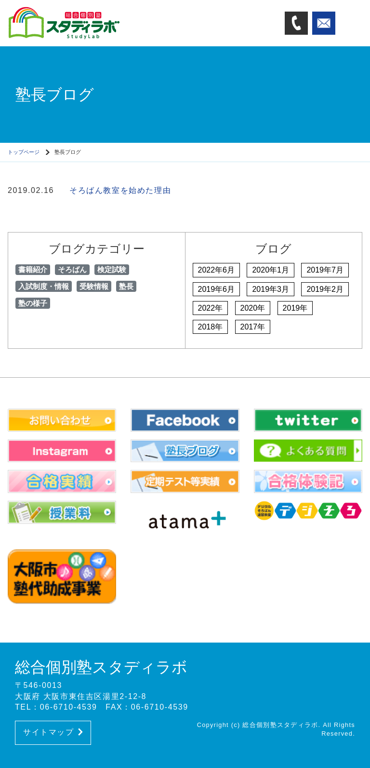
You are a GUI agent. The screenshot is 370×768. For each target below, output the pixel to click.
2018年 (210, 327)
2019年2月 (325, 289)
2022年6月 (216, 270)
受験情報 (93, 286)
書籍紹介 (32, 269)
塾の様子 (32, 303)
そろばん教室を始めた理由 (120, 190)
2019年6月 (216, 289)
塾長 (126, 286)
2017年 (252, 327)
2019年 (295, 308)
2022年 (210, 308)
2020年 (252, 308)
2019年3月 (270, 289)
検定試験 (111, 269)
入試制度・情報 (43, 286)
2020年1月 (270, 270)
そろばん (72, 269)
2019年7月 (325, 270)
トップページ (24, 152)
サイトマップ (53, 732)
